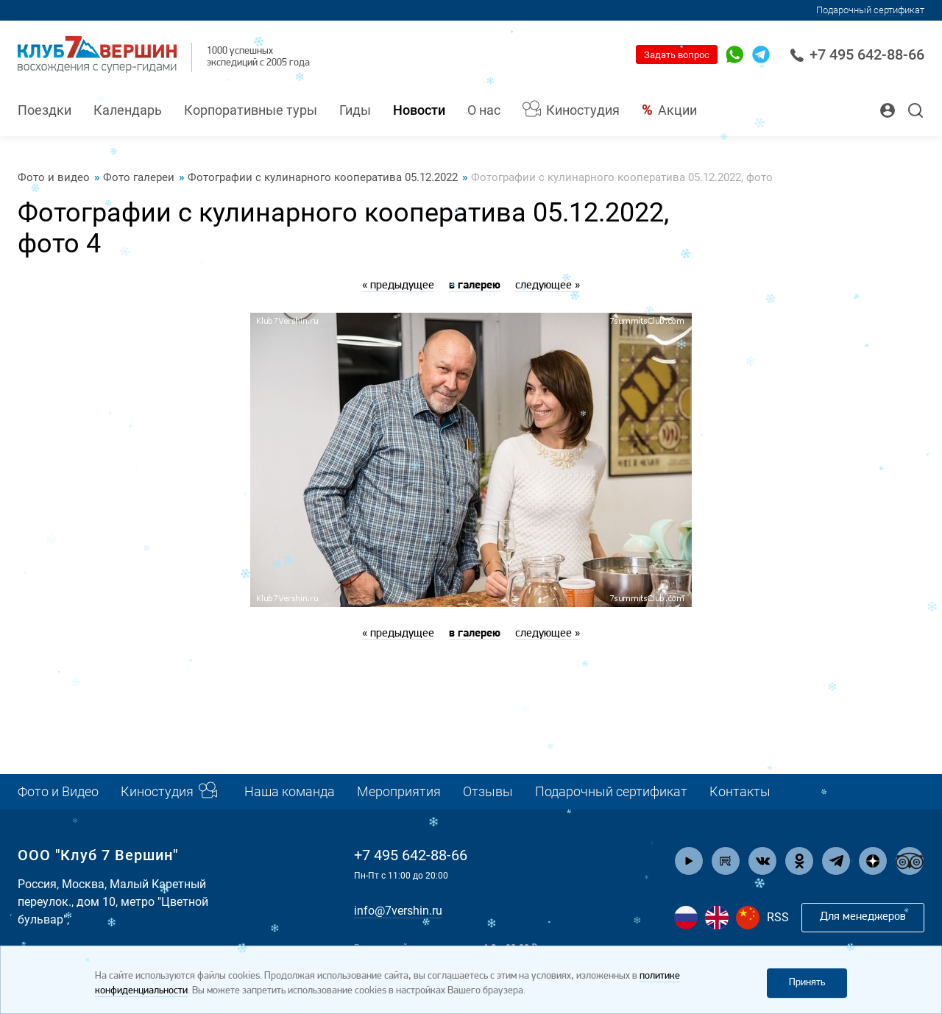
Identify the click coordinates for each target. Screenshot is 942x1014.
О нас (483, 110)
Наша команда (289, 791)
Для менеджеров (863, 917)
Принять (807, 982)
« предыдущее (398, 285)
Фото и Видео (58, 791)
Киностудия (583, 110)
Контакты (740, 791)
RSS (778, 917)
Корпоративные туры (250, 110)
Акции (677, 110)
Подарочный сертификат (870, 9)
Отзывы (488, 791)
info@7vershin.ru (398, 911)
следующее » (547, 285)
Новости (419, 110)
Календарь (127, 110)
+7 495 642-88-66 (857, 54)
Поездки (44, 110)
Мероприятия (399, 791)
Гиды (355, 110)
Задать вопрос (676, 54)
